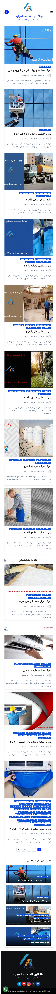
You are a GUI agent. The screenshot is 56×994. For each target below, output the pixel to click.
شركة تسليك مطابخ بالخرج (36, 533)
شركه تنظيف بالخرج (44, 394)
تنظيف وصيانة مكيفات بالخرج (41, 806)
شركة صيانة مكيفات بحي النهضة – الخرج (29, 742)
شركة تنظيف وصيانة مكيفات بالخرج (19, 817)
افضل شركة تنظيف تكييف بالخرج (23, 801)
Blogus (46, 991)
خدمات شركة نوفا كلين (25, 193)
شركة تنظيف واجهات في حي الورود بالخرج (28, 70)
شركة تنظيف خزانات (15, 460)
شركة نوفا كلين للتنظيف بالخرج (27, 735)
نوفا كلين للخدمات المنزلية (28, 16)
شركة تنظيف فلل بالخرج (37, 332)
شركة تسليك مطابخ (28, 529)
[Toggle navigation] (50, 12)
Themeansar (11, 991)
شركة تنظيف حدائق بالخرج (16, 391)
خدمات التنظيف (18, 325)
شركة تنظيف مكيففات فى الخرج (40, 817)
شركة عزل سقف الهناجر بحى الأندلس (39, 597)
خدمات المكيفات (34, 809)
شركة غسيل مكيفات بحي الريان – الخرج (29, 829)
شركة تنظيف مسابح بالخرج (36, 266)
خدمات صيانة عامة (44, 66)
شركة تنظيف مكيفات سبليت (23, 814)
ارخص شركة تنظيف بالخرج (42, 259)
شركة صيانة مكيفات (44, 735)
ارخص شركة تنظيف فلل (43, 325)
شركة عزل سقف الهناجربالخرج (34, 601)
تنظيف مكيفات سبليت (25, 804)
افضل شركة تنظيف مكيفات (42, 804)
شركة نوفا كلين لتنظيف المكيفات (26, 819)
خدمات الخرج (46, 328)
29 (23, 850)
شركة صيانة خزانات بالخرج (36, 466)
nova (47, 75)
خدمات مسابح (29, 262)
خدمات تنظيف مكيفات (20, 809)
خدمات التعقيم (29, 325)
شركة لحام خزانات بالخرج (42, 462)
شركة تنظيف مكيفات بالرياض (41, 814)
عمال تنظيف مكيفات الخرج (42, 825)
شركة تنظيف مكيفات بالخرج (42, 666)
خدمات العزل (46, 595)
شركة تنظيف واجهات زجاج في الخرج (31, 134)
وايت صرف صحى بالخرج (43, 196)
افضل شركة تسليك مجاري (42, 193)
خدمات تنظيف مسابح (26, 259)
